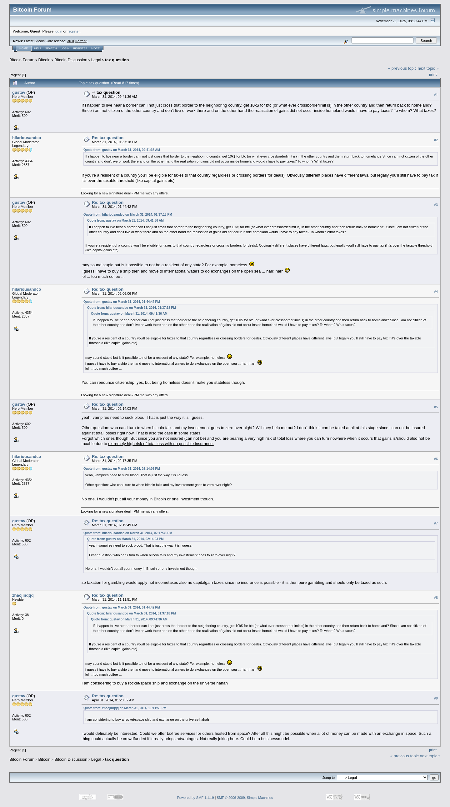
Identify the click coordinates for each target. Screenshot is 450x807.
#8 (436, 597)
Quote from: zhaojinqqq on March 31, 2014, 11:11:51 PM (124, 708)
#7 (436, 523)
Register (80, 48)
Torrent (81, 41)
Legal (96, 60)
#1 (436, 95)
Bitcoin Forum (21, 60)
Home (23, 48)
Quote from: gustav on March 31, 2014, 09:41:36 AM (121, 150)
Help (38, 48)
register (73, 31)
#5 (436, 407)
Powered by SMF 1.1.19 (195, 797)
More (95, 48)
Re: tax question (107, 137)
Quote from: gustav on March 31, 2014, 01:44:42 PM (121, 301)
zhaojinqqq (23, 595)
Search (51, 48)
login (58, 31)
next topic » (428, 68)
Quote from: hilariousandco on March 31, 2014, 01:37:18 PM (127, 214)
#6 (436, 459)
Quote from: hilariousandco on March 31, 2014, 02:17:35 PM (127, 533)
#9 (436, 698)
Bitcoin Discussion (71, 60)
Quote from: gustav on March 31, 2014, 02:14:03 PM (121, 468)
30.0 (70, 41)
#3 (436, 205)
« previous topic (402, 68)
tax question (117, 60)
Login (65, 48)
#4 (436, 292)
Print (433, 74)
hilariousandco (26, 137)
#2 (436, 140)
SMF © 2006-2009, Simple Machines (245, 797)
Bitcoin (44, 60)
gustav (18, 92)
